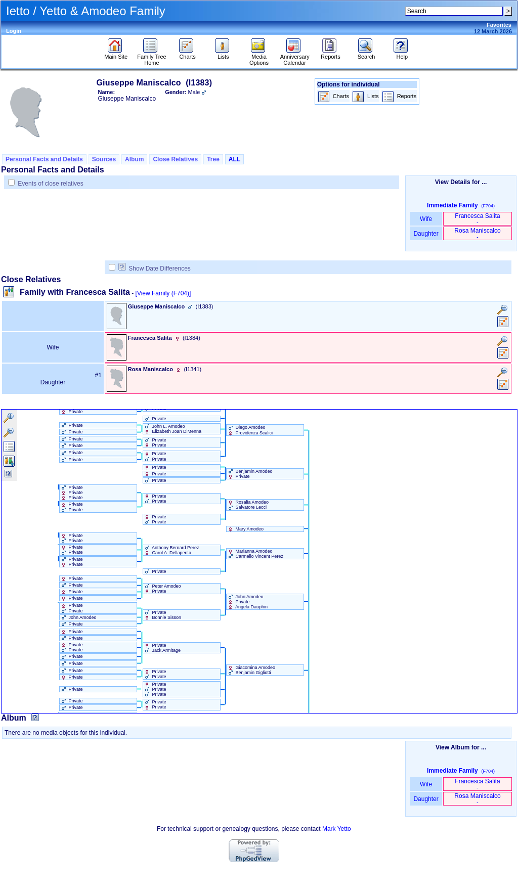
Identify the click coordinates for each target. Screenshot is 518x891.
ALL (234, 159)
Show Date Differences (154, 268)
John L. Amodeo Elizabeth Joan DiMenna (172, 429)
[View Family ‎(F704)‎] (163, 293)
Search (366, 54)
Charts (187, 54)
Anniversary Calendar (295, 57)
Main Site (115, 54)
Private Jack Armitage (162, 648)
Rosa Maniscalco (477, 233)
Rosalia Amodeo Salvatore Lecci (248, 505)
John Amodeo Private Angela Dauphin (247, 601)
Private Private (154, 442)
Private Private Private (71, 492)
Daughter (426, 233)
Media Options (259, 57)
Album (134, 159)
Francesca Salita (477, 218)
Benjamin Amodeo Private (250, 474)
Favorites (499, 25)
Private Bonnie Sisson (162, 615)
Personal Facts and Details (44, 159)
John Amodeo (78, 617)
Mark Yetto (336, 828)
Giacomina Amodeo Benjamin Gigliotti (251, 670)
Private (71, 411)
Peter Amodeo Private (162, 589)
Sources (104, 159)
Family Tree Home (151, 57)
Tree (213, 159)
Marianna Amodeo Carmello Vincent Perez (255, 554)
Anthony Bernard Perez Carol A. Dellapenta (171, 550)
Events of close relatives (50, 183)
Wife (426, 218)
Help (402, 54)
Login (13, 31)
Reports (330, 54)
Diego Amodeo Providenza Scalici (250, 430)
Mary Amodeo (245, 528)
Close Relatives (175, 159)
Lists (223, 54)
